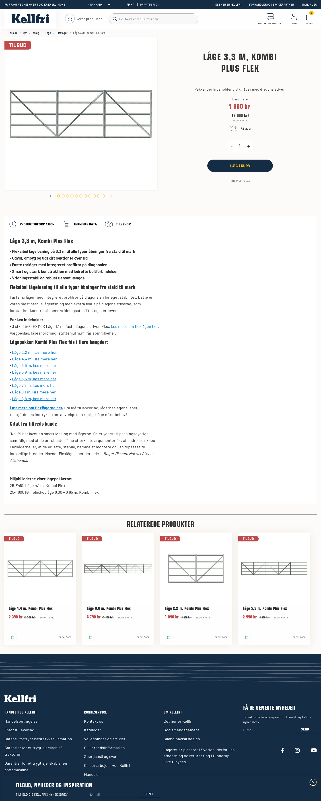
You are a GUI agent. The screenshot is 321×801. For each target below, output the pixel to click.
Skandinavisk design (182, 738)
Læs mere (240, 99)
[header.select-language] (100, 4)
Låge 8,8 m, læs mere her (34, 398)
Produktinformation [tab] (31, 224)
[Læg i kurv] (240, 166)
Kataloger (92, 729)
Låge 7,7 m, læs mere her (34, 385)
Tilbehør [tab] (117, 224)
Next (110, 196)
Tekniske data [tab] (79, 224)
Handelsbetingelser (21, 721)
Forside (12, 32)
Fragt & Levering (19, 729)
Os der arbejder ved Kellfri (107, 765)
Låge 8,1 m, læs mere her (34, 391)
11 (103, 196)
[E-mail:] (268, 729)
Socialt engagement (181, 729)
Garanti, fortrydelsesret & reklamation (38, 738)
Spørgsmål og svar (100, 756)
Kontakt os (93, 721)
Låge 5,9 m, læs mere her (34, 372)
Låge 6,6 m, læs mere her (34, 378)
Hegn (48, 32)
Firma (130, 4)
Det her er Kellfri (228, 4)
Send (305, 729)
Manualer (309, 4)
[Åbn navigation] (83, 19)
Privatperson (149, 4)
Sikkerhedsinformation (104, 747)
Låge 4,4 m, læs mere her (34, 358)
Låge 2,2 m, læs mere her (34, 352)
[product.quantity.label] (240, 146)
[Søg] (153, 18)
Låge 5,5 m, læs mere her (34, 365)
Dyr (25, 32)
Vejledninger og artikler (105, 738)
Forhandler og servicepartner (271, 4)
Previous (52, 196)
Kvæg (36, 32)
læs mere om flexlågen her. (135, 326)
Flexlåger (62, 32)
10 (99, 196)
